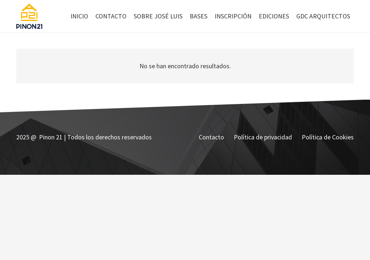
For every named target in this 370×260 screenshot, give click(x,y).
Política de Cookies (328, 137)
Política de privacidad (263, 137)
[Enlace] (29, 16)
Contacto (211, 137)
